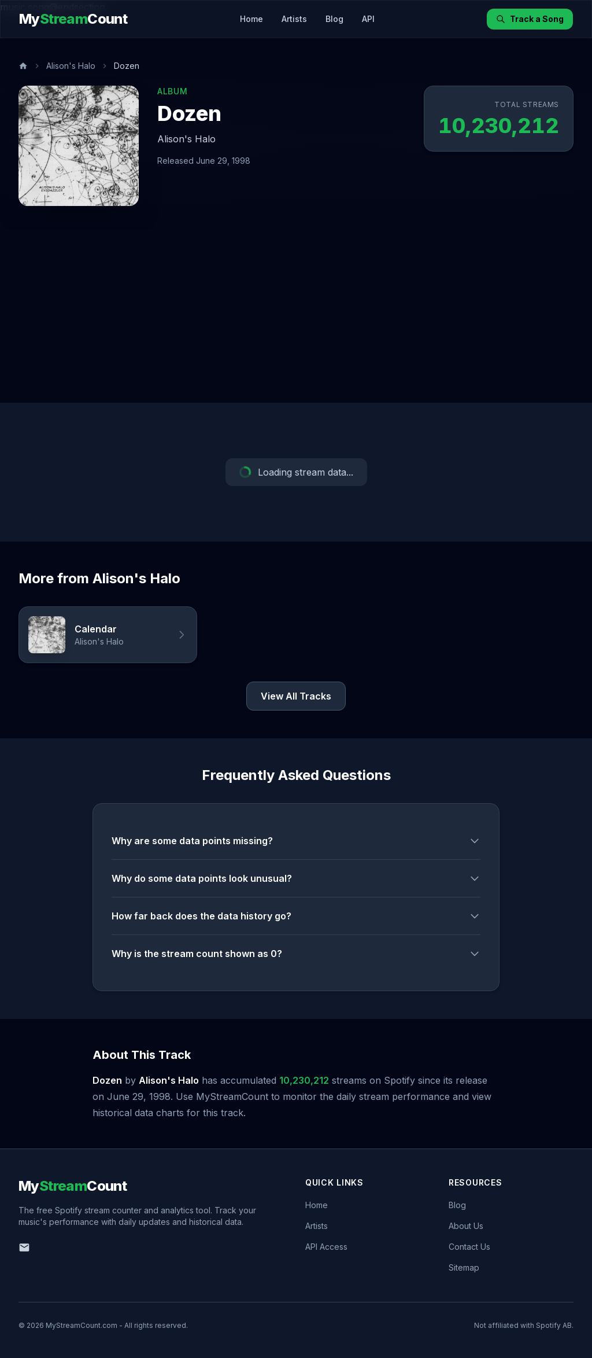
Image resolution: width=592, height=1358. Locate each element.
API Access (326, 1247)
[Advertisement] (296, 316)
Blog (334, 19)
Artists (294, 19)
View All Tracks (296, 696)
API (368, 19)
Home (251, 19)
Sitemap (464, 1267)
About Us (466, 1226)
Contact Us (469, 1247)
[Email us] (24, 1247)
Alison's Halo (70, 66)
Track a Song (530, 19)
